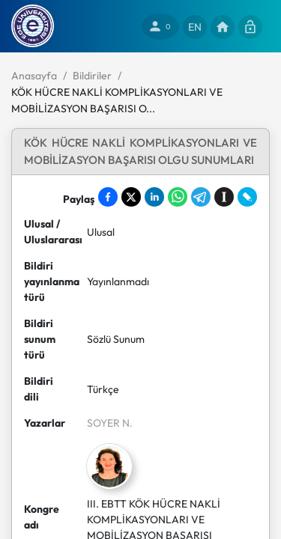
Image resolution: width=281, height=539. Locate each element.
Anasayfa (34, 75)
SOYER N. (110, 423)
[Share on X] (131, 197)
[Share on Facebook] (108, 197)
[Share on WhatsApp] (177, 197)
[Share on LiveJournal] (247, 197)
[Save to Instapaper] (224, 197)
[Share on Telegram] (201, 197)
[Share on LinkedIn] (154, 197)
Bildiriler (92, 75)
